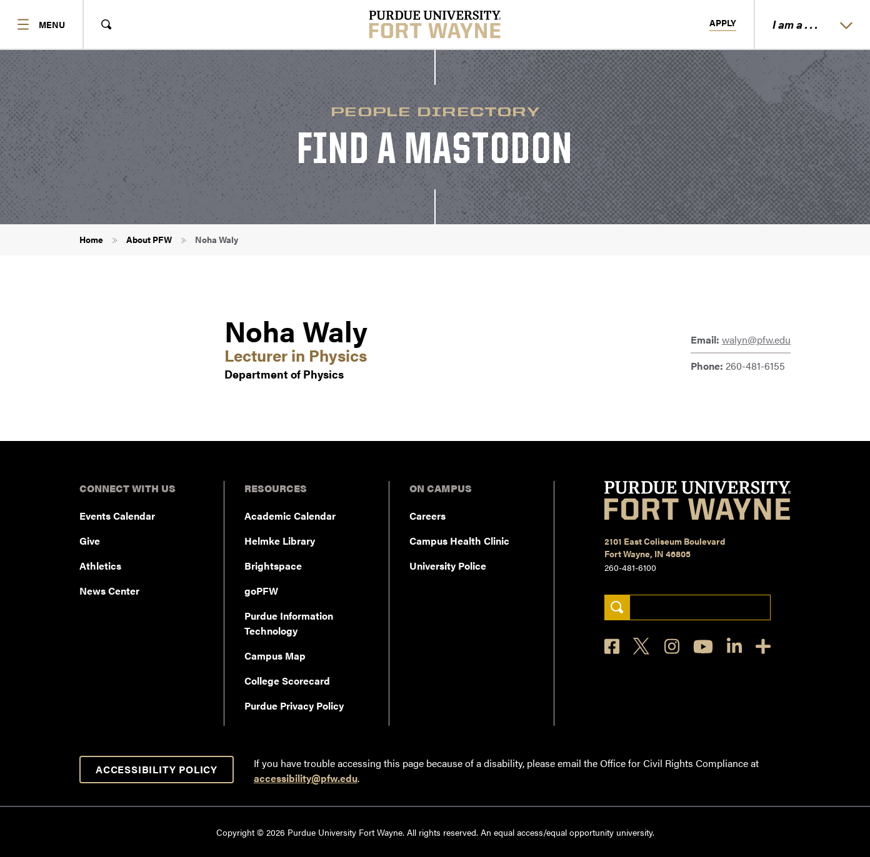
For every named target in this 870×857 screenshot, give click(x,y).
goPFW (261, 590)
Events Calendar (117, 515)
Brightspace (273, 565)
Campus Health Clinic (459, 540)
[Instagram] (671, 646)
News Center (109, 590)
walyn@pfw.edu (756, 339)
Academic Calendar (290, 515)
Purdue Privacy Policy (294, 705)
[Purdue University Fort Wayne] (435, 24)
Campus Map (275, 655)
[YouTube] (703, 646)
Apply (722, 23)
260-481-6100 (630, 567)
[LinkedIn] (734, 646)
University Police (447, 565)
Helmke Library (279, 540)
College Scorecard (287, 680)
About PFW (149, 239)
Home (91, 239)
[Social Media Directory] (763, 646)
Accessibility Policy (157, 769)
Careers (427, 515)
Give (89, 540)
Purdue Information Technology (288, 623)
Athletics (100, 565)
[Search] (617, 607)
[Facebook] (611, 646)
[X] (642, 646)
